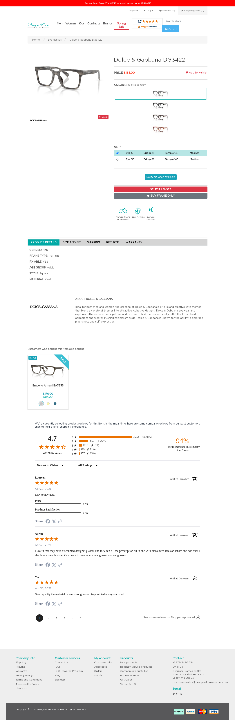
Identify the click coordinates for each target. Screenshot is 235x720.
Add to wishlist (196, 72)
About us (21, 688)
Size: (117, 147)
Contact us (61, 662)
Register (133, 10)
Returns (20, 666)
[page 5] (72, 618)
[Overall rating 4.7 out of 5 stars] (52, 446)
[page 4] (64, 618)
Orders (98, 671)
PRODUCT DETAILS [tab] (44, 242)
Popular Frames (129, 675)
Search (171, 28)
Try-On (33, 358)
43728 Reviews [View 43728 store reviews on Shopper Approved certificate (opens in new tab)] (56, 453)
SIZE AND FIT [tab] (72, 242)
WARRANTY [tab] (134, 242)
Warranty (21, 671)
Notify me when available (160, 176)
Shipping (21, 662)
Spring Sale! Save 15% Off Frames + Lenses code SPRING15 (118, 3)
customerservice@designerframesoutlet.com (200, 682)
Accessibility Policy (27, 684)
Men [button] (59, 23)
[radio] (117, 437)
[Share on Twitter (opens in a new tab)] (54, 521)
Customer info (103, 662)
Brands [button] (108, 23)
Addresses (100, 666)
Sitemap (60, 679)
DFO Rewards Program (69, 671)
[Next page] (81, 618)
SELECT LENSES (160, 189)
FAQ (57, 666)
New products (129, 662)
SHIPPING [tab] (93, 242)
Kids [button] (81, 23)
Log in (148, 10)
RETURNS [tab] (112, 242)
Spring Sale (121, 25)
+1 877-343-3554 (183, 662)
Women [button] (70, 23)
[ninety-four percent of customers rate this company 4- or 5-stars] (182, 444)
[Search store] (180, 21)
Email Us (178, 666)
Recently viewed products (136, 666)
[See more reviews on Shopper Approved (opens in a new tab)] (60, 521)
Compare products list (134, 671)
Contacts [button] (93, 23)
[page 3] (56, 618)
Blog (57, 675)
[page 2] (48, 618)
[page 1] (39, 618)
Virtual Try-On (128, 684)
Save (103, 117)
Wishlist (99, 675)
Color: (119, 84)
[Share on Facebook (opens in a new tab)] (48, 521)
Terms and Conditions (29, 679)
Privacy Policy (24, 675)
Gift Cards (126, 679)
